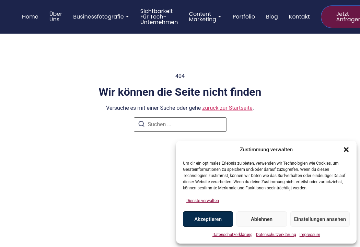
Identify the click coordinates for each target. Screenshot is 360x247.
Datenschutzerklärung (232, 234)
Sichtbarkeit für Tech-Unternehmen (159, 17)
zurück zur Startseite (227, 108)
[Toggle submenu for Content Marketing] (219, 17)
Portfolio (244, 17)
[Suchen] (141, 125)
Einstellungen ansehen (320, 219)
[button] (346, 149)
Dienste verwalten (202, 200)
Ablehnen (261, 219)
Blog (272, 17)
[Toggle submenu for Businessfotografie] (126, 17)
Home (30, 17)
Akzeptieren (208, 219)
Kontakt (299, 17)
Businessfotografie (98, 17)
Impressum (310, 234)
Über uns (55, 16)
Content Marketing (203, 16)
